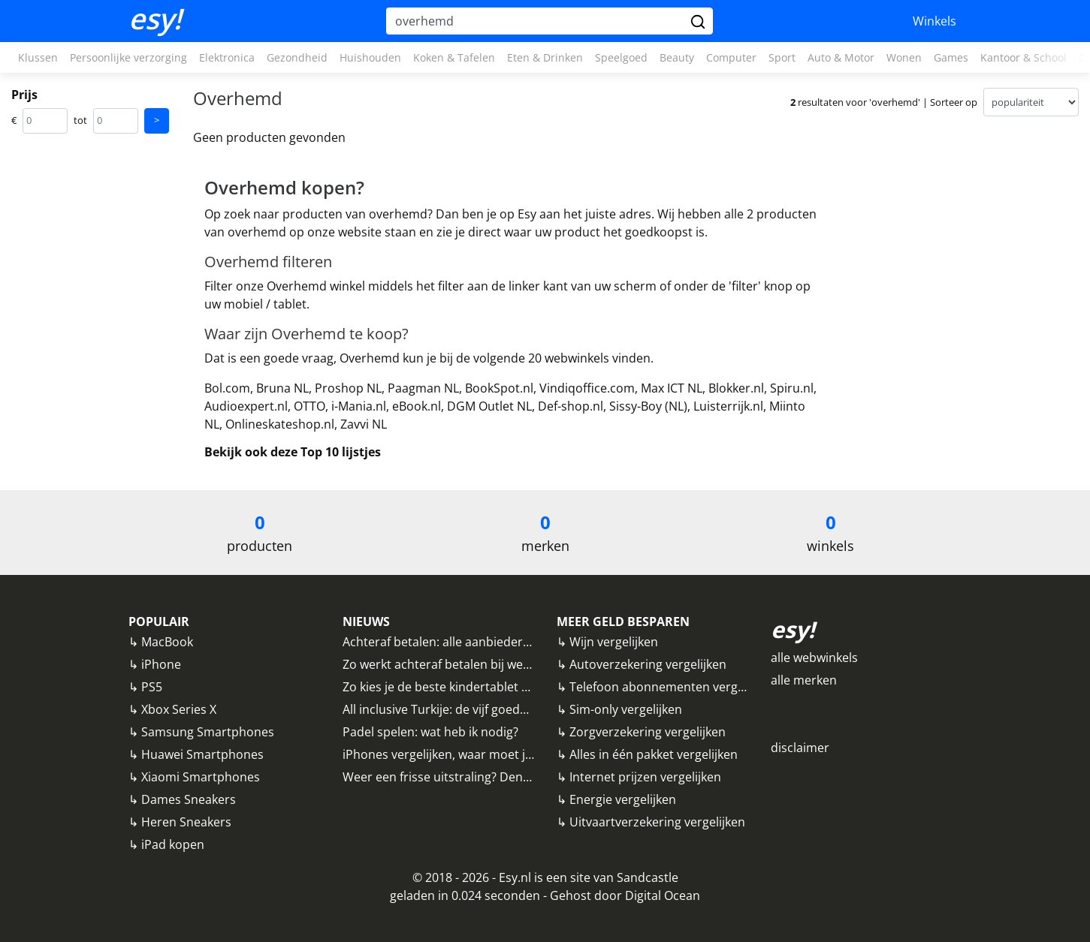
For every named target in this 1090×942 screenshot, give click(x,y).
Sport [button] (782, 57)
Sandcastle (647, 877)
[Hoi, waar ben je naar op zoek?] (536, 21)
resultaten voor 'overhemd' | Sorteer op (883, 102)
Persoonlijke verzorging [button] (128, 57)
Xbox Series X (178, 709)
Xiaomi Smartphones (200, 777)
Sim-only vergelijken (625, 709)
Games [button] (951, 57)
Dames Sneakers (188, 799)
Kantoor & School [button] (1023, 57)
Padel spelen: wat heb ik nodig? (430, 732)
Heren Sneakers (186, 822)
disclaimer (800, 747)
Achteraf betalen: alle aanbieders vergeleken (468, 642)
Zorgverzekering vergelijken (647, 732)
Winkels (934, 21)
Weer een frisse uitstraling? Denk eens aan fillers (480, 777)
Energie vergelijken (622, 799)
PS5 (151, 687)
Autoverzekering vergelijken (647, 664)
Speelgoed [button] (621, 57)
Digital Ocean (662, 895)
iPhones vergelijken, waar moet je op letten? (467, 754)
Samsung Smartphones (207, 732)
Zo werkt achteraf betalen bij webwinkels (457, 664)
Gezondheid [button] (297, 57)
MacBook (167, 642)
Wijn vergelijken (613, 642)
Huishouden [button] (370, 57)
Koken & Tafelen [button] (454, 57)
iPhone (161, 664)
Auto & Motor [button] (841, 57)
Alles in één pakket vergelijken (653, 754)
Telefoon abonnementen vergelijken (671, 687)
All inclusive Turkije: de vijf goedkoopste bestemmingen (498, 709)
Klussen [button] (38, 57)
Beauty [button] (677, 57)
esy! (154, 19)
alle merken (804, 680)
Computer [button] (731, 57)
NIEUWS (366, 621)
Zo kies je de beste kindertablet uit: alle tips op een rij (492, 687)
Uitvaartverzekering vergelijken (657, 822)
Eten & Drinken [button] (545, 57)
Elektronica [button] (227, 57)
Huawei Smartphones (202, 754)
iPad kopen (172, 844)
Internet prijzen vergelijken (645, 777)
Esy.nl (515, 877)
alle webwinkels (814, 657)
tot (80, 120)
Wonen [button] (904, 57)
